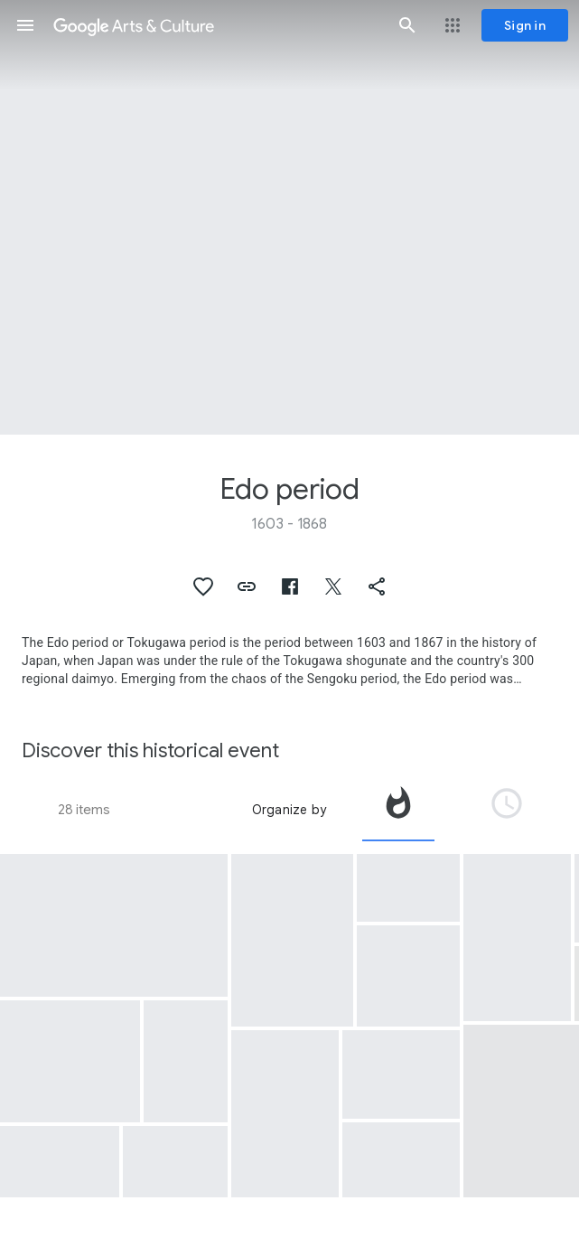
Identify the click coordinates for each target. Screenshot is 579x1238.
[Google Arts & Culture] (216, 25)
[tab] (398, 809)
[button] (25, 25)
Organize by (289, 810)
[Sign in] (524, 25)
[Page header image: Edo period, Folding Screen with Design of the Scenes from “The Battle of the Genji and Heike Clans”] (289, 217)
